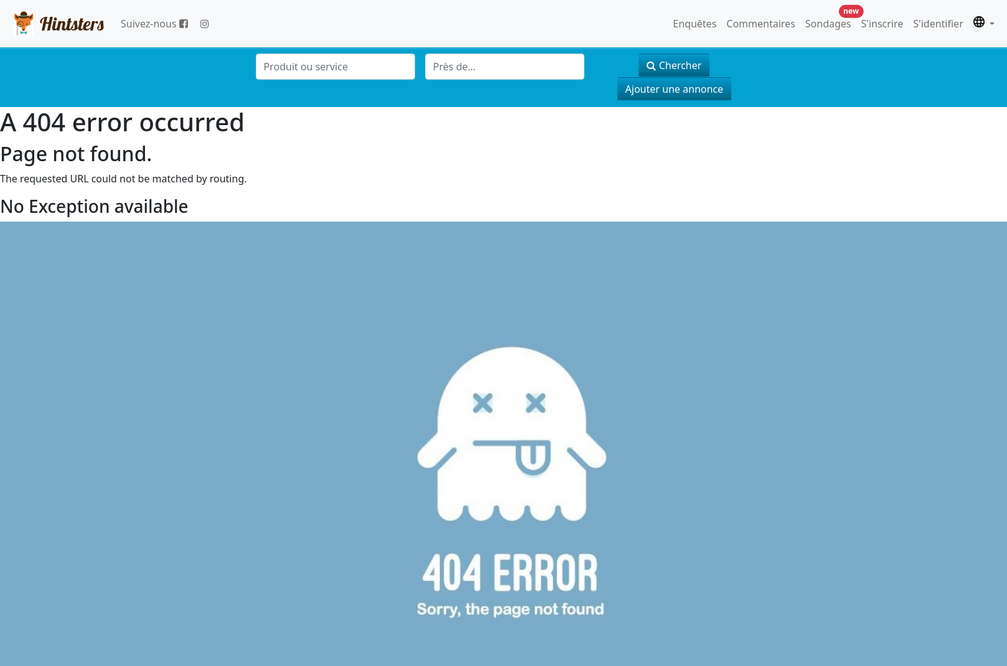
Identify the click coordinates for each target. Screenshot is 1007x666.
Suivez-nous (154, 23)
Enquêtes (694, 23)
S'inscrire (882, 23)
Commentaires (760, 23)
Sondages (830, 20)
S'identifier (938, 23)
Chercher (674, 65)
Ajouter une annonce (674, 89)
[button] (984, 23)
